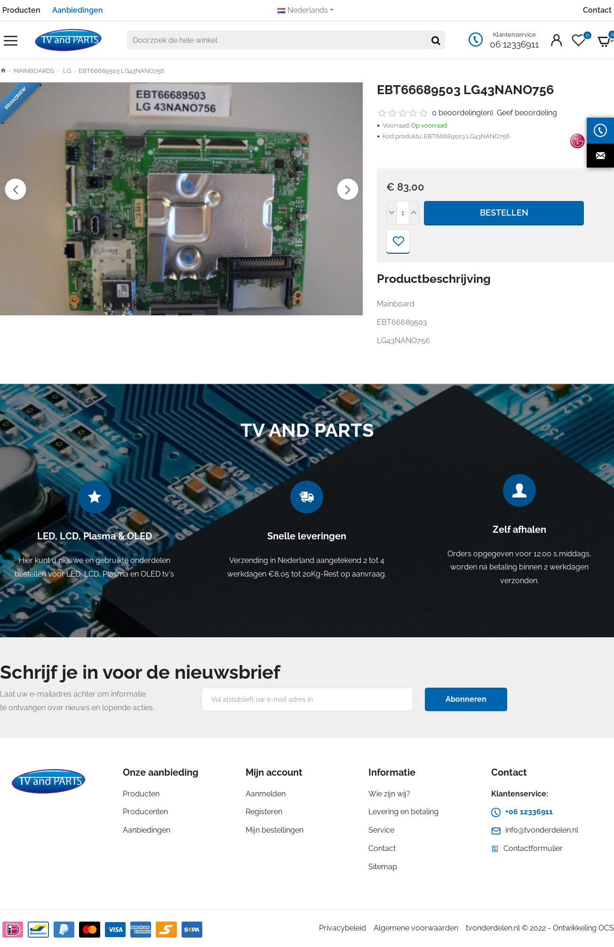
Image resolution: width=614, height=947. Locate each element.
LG (66, 70)
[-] (392, 212)
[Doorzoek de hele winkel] (435, 40)
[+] (414, 212)
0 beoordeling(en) (462, 112)
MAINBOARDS (34, 70)
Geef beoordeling (527, 112)
